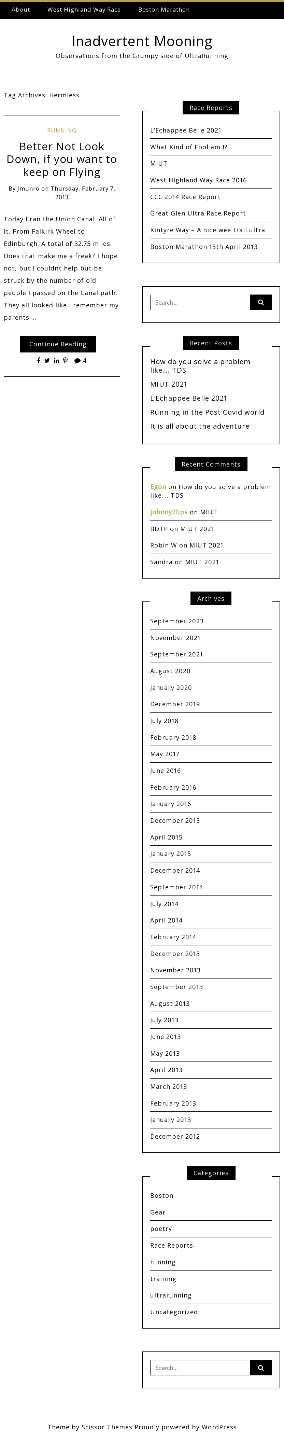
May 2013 (165, 1053)
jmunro (28, 188)
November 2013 (175, 970)
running (61, 130)
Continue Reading (58, 344)
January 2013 (170, 1119)
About (21, 9)
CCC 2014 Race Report (185, 197)
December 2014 (175, 870)
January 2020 (171, 687)
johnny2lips (169, 512)
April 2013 (166, 1070)
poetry (161, 1228)
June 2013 (165, 1036)
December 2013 (175, 953)
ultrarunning (171, 1295)
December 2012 (175, 1136)
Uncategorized (174, 1312)
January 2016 (170, 804)
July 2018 (164, 721)
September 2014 (176, 887)
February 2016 (173, 787)
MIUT (159, 163)
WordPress (219, 1427)
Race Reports (171, 1245)
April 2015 (166, 837)
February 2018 (173, 737)
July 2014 (164, 904)
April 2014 (166, 920)
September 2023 (177, 621)
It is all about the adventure (200, 426)
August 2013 (170, 1003)
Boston (161, 1195)
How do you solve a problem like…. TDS (200, 365)
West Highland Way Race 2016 (198, 180)
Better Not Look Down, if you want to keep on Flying (61, 159)
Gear (158, 1212)
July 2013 (164, 1020)
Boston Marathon (164, 9)
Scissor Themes (107, 1427)
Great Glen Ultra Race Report (198, 213)
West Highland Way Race (84, 9)
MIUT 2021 (168, 384)
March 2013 (168, 1086)
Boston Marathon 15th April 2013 (204, 246)
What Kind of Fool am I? (189, 147)
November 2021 (175, 638)
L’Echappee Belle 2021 (186, 130)
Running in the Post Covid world (207, 412)
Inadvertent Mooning (142, 40)
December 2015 (175, 820)
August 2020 (170, 671)
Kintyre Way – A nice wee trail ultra (207, 230)
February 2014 (173, 937)
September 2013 (176, 987)
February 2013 (173, 1103)
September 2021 (176, 654)
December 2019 (175, 704)
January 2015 (170, 853)
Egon (158, 487)
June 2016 (165, 770)
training (163, 1279)
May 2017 (165, 754)
